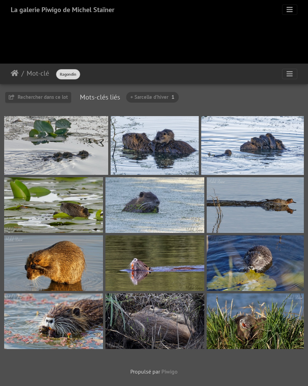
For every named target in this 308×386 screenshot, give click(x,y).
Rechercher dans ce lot (38, 97)
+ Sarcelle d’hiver (152, 97)
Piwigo (169, 371)
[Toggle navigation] (289, 9)
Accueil (15, 73)
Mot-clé (38, 73)
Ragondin (68, 74)
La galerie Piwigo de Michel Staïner (62, 9)
